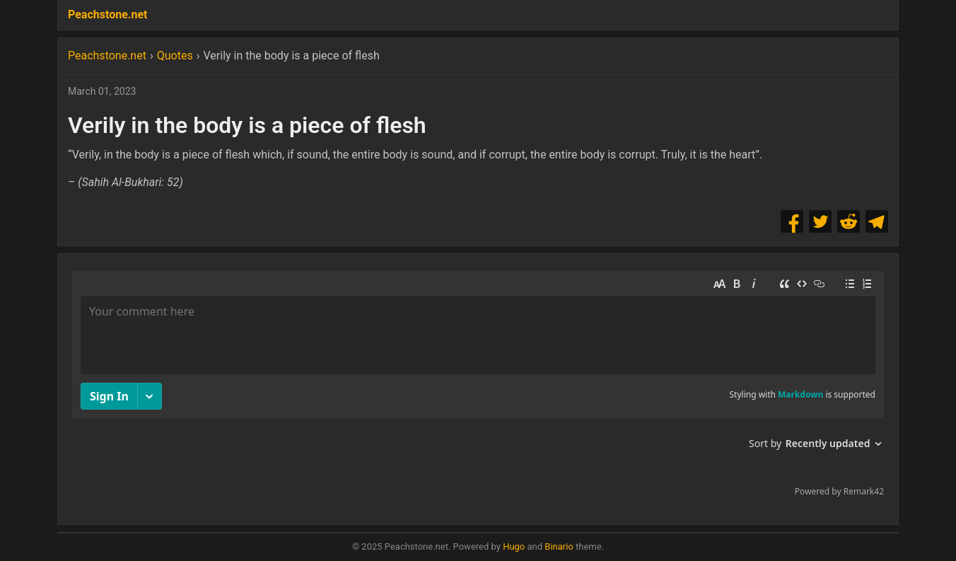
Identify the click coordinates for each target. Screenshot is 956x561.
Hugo (514, 546)
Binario (558, 546)
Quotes (175, 55)
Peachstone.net (107, 14)
